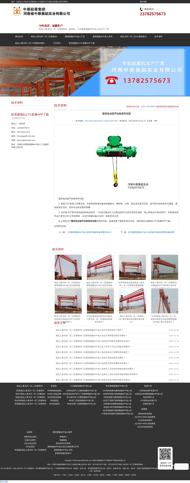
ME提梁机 (54, 400)
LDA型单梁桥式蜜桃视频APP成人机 (117, 391)
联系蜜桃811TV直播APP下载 (81, 43)
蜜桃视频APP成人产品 (75, 36)
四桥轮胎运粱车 (30, 437)
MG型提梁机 (54, 404)
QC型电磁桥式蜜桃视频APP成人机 (117, 410)
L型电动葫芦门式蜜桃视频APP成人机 (81, 391)
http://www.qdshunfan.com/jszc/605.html (101, 121)
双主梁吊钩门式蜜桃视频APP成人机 (81, 397)
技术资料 (158, 36)
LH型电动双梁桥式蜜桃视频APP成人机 (117, 414)
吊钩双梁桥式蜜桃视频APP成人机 (117, 397)
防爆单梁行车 (148, 404)
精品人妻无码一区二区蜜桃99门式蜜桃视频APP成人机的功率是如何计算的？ (89, 330)
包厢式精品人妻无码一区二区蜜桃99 (30, 397)
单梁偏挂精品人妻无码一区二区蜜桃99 (30, 404)
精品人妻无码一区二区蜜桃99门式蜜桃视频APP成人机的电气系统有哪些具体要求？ (92, 363)
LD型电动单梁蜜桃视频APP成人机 (149, 394)
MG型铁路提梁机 (55, 391)
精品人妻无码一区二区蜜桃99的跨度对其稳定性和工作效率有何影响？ (67, 319)
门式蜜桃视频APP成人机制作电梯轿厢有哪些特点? (89, 232)
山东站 (70, 475)
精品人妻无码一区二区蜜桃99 (44, 36)
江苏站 (89, 475)
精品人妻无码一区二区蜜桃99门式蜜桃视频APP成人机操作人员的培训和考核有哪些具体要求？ (97, 374)
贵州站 (102, 475)
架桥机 (144, 409)
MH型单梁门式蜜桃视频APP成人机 (81, 404)
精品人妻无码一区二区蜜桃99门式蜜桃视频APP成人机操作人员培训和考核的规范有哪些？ (95, 369)
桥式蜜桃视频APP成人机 (117, 386)
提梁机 (54, 386)
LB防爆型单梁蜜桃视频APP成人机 (117, 404)
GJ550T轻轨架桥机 (145, 427)
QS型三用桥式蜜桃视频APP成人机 (117, 400)
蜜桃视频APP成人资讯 (102, 36)
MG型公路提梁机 (55, 394)
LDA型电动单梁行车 (149, 400)
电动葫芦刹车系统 (63, 443)
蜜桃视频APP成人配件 (62, 432)
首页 (143, 106)
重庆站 (127, 475)
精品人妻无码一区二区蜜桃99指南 (131, 464)
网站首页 (19, 36)
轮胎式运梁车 (30, 440)
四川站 (95, 475)
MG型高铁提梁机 (55, 397)
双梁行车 (148, 386)
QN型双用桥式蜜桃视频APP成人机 (117, 394)
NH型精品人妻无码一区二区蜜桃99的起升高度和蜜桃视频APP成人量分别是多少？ (164, 319)
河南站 (108, 475)
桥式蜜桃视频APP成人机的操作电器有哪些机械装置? (151, 232)
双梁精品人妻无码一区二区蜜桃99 (30, 391)
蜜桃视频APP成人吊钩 (63, 450)
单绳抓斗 (63, 437)
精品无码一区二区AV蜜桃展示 (133, 36)
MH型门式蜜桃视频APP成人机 (81, 400)
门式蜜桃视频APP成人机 (81, 386)
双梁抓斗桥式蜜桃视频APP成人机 (117, 407)
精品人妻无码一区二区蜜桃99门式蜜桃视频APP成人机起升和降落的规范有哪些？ (91, 335)
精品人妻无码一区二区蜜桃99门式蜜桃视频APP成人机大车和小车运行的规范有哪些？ (93, 346)
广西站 (114, 475)
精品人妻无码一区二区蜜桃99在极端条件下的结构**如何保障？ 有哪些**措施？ (164, 285)
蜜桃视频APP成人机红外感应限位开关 (63, 447)
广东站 (64, 475)
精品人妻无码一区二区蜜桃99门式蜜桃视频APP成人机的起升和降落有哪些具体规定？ (93, 341)
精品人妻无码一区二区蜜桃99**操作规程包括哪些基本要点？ (131, 319)
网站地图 (143, 2)
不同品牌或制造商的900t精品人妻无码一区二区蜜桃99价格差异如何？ (99, 319)
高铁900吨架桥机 (145, 414)
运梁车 (30, 432)
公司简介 (57, 43)
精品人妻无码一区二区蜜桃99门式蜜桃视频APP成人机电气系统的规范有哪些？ (90, 358)
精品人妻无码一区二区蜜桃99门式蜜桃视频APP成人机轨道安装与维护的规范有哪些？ (93, 380)
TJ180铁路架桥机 (145, 420)
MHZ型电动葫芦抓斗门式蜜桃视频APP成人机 (81, 394)
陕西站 (121, 475)
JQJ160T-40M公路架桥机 (145, 417)
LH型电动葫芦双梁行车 (148, 391)
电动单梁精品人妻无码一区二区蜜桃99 (30, 400)
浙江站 (83, 475)
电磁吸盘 (63, 440)
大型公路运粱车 (30, 443)
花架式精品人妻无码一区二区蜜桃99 (30, 394)
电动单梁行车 (148, 397)
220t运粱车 (30, 447)
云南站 (76, 475)
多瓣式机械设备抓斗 (63, 453)
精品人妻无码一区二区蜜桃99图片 (30, 43)
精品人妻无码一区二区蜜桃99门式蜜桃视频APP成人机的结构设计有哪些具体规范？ (92, 352)
